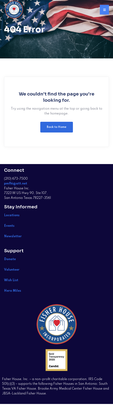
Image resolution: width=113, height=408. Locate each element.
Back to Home (56, 127)
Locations (11, 215)
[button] (104, 9)
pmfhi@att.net (15, 183)
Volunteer (11, 269)
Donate (10, 259)
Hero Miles (12, 290)
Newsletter (13, 236)
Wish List (11, 280)
